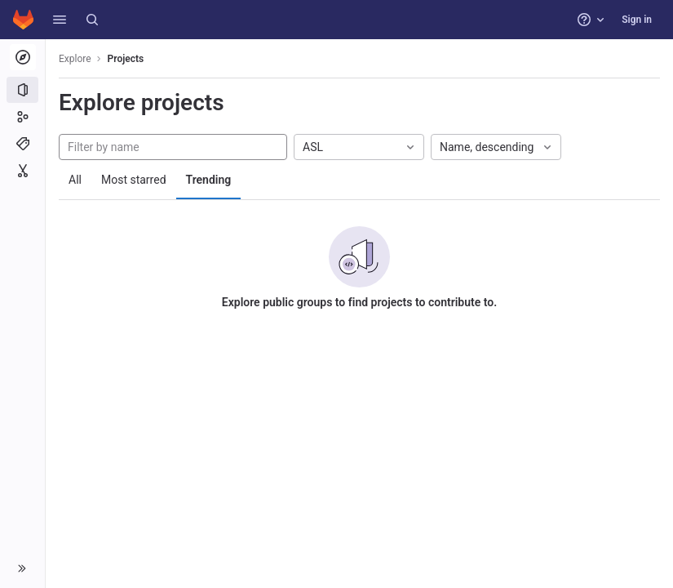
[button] (59, 20)
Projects (126, 59)
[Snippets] (22, 171)
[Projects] (22, 90)
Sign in (637, 19)
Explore (75, 59)
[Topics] (22, 144)
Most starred (133, 179)
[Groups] (22, 117)
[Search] (92, 20)
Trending (209, 179)
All (75, 179)
